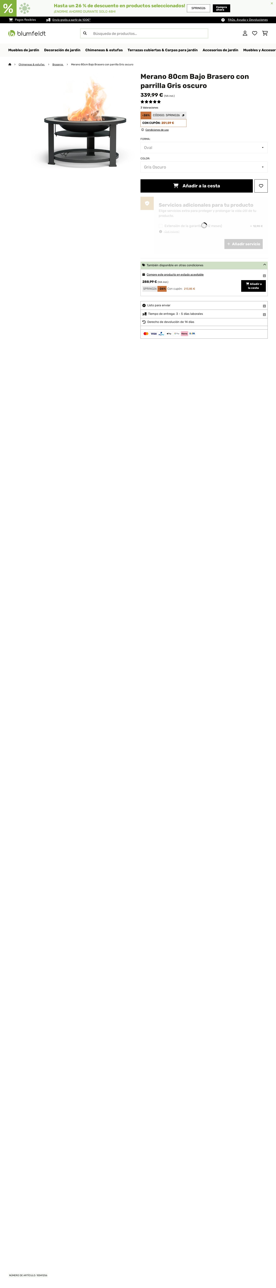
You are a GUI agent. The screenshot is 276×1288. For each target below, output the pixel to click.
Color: (145, 158)
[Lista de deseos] (254, 33)
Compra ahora (213, 8)
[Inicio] (13, 64)
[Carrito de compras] (265, 33)
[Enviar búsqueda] (85, 33)
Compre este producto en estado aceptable (177, 275)
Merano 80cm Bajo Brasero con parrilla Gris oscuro (104, 64)
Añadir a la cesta (196, 186)
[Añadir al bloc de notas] (261, 186)
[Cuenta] (245, 33)
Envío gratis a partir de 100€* (72, 20)
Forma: (145, 139)
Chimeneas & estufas (32, 64)
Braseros (59, 64)
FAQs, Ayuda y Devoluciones (248, 20)
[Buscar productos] (144, 33)
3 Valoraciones (149, 107)
